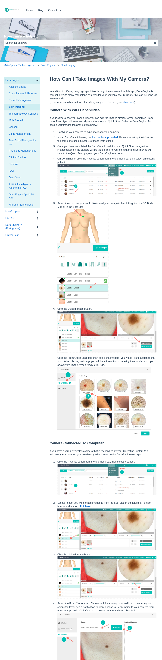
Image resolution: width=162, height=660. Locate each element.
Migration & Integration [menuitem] (21, 204)
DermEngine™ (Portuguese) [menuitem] (13, 227)
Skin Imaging (68, 65)
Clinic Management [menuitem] (20, 133)
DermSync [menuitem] (15, 177)
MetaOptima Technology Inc (19, 65)
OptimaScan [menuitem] (12, 235)
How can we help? (20, 36)
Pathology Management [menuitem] (22, 150)
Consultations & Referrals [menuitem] (23, 93)
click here (128, 102)
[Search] (155, 43)
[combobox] (78, 43)
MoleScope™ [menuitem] (13, 211)
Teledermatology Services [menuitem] (23, 113)
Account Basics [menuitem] (17, 86)
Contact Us (54, 10)
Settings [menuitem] (13, 164)
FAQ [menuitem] (11, 170)
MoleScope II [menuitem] (16, 120)
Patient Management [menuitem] (20, 100)
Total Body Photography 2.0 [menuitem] (22, 142)
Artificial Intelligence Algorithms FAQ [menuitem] (20, 186)
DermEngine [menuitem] (12, 80)
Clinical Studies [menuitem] (17, 157)
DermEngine (48, 65)
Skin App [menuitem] (10, 218)
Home (29, 10)
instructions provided (104, 137)
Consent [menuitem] (13, 127)
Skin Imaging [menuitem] (17, 107)
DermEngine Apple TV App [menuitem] (21, 196)
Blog (40, 10)
